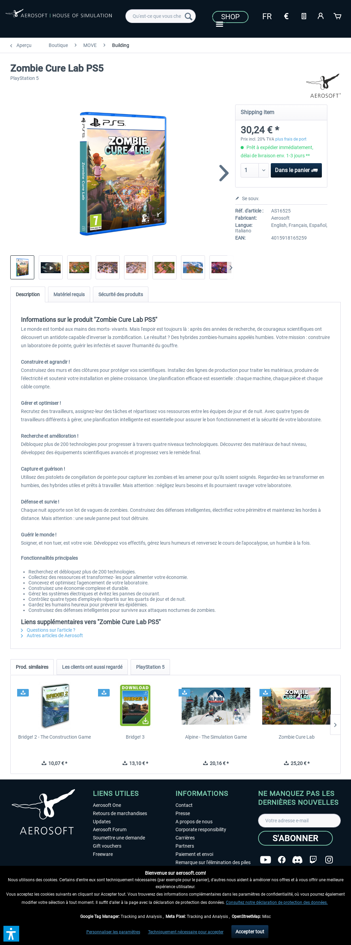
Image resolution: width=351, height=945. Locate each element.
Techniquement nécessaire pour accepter (185, 932)
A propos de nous (194, 821)
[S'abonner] (295, 838)
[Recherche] (188, 16)
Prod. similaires (32, 667)
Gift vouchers (107, 846)
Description (28, 294)
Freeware (103, 854)
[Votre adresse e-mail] (299, 820)
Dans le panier (296, 169)
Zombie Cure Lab (297, 737)
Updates (102, 821)
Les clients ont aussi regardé (92, 667)
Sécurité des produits (120, 294)
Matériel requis (69, 294)
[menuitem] (160, 16)
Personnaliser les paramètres (113, 932)
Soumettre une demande (119, 837)
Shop (230, 17)
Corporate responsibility (201, 829)
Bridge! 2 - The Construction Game (54, 737)
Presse (183, 813)
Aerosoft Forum (109, 829)
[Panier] (338, 15)
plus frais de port (290, 139)
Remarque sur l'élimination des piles (213, 862)
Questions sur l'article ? (48, 630)
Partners (185, 846)
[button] (11, 934)
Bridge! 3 (135, 737)
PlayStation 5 (150, 667)
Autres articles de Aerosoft (52, 635)
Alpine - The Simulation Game (216, 737)
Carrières (185, 837)
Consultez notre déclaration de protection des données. (277, 902)
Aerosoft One (107, 805)
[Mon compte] (321, 15)
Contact (184, 805)
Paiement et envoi (194, 854)
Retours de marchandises (120, 813)
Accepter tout (249, 931)
